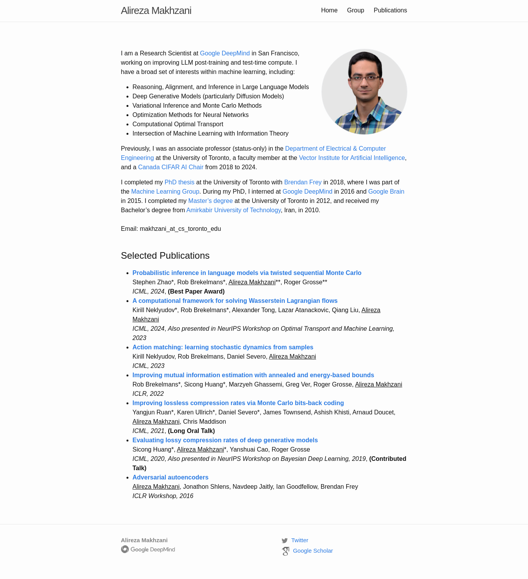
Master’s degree (210, 201)
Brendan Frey (303, 182)
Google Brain (386, 191)
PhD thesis (179, 182)
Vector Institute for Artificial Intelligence (352, 158)
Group (355, 10)
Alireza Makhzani (156, 10)
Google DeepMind (225, 53)
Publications (390, 10)
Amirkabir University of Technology (233, 210)
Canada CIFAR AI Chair (170, 167)
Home (329, 10)
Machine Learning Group (165, 191)
